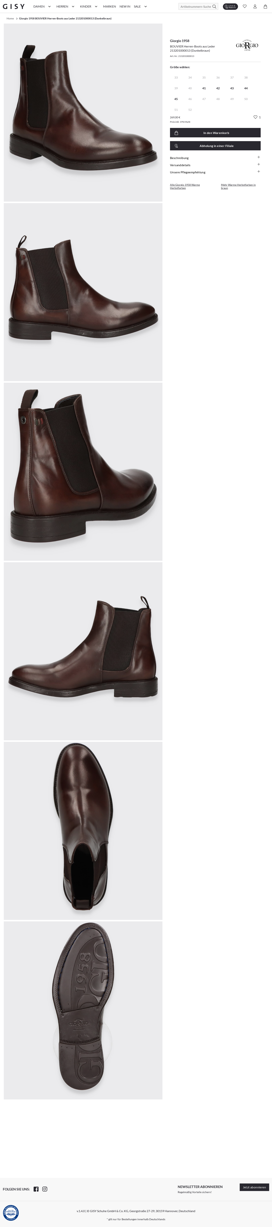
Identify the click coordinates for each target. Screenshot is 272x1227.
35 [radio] (204, 77)
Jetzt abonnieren (254, 1187)
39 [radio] (176, 88)
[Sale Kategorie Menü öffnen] (145, 6)
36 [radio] (218, 77)
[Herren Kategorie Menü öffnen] (73, 6)
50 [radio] (246, 99)
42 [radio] (218, 88)
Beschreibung (215, 158)
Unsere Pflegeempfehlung (215, 172)
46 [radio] (190, 99)
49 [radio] (232, 99)
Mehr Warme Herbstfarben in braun (238, 186)
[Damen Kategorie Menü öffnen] (49, 6)
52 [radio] (190, 109)
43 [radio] (232, 88)
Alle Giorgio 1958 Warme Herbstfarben (185, 186)
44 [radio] (246, 88)
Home (10, 18)
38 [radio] (246, 77)
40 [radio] (190, 88)
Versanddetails (215, 165)
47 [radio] (204, 99)
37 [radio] (232, 77)
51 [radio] (176, 109)
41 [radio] (204, 88)
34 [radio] (190, 77)
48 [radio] (218, 99)
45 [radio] (176, 99)
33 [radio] (176, 77)
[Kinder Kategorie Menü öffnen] (96, 6)
